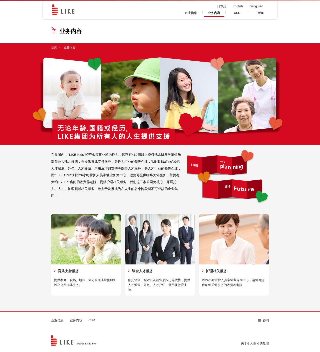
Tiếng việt (256, 6)
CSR (237, 13)
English (238, 6)
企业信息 (190, 13)
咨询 (260, 13)
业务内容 (214, 13)
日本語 (221, 6)
